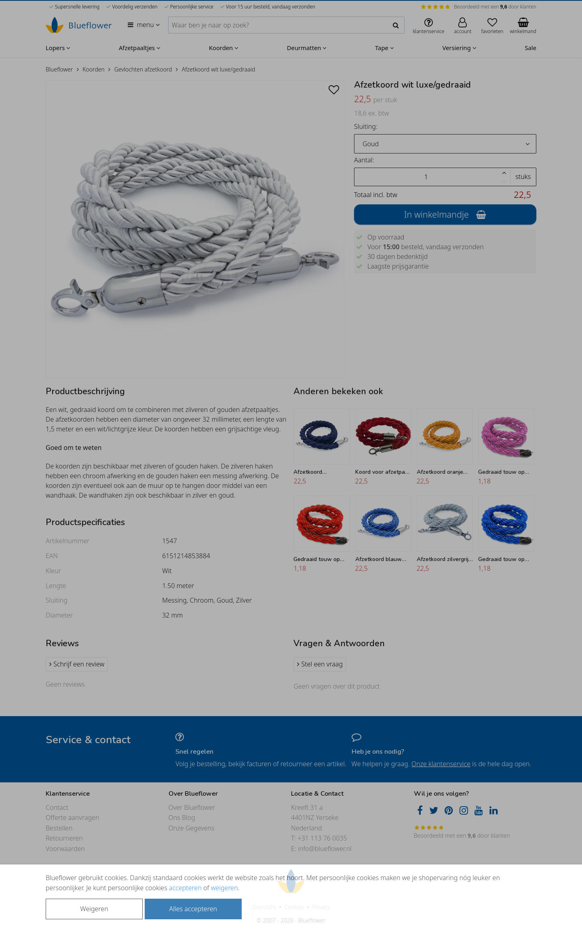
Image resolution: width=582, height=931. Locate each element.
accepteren (185, 887)
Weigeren (94, 908)
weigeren (224, 887)
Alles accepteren (193, 908)
